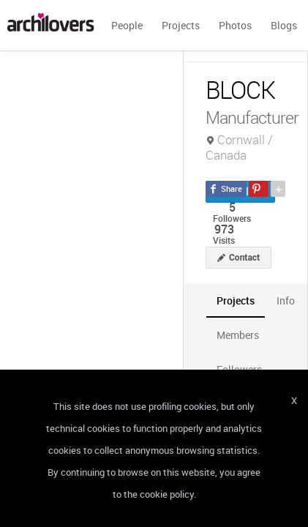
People (127, 25)
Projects (181, 25)
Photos (235, 25)
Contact (244, 258)
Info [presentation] (286, 300)
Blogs (284, 25)
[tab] (236, 300)
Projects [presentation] (236, 300)
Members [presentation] (238, 335)
